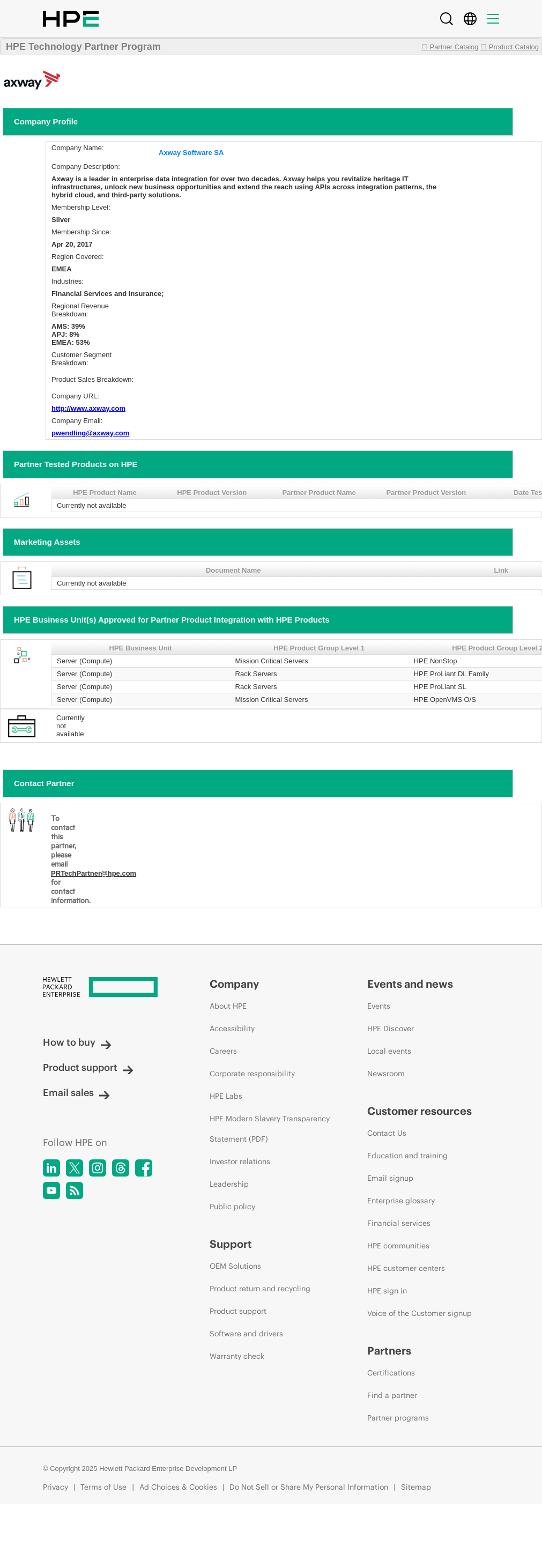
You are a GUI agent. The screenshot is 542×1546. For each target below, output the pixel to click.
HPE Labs (226, 1096)
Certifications (391, 1373)
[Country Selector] (470, 18)
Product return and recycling (260, 1288)
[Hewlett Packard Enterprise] (106, 987)
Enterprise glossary (401, 1200)
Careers (223, 1051)
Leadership (229, 1184)
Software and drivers (246, 1333)
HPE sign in (387, 1291)
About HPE (228, 1006)
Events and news (410, 983)
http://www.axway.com (88, 408)
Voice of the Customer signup (419, 1313)
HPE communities (398, 1246)
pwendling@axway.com (90, 433)
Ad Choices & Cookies (178, 1487)
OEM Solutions (235, 1266)
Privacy (55, 1487)
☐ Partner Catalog (450, 47)
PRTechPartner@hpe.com (93, 873)
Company (234, 983)
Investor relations (240, 1161)
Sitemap (416, 1487)
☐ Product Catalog (509, 47)
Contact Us (386, 1133)
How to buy (77, 1042)
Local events (389, 1051)
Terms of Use (103, 1487)
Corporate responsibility (252, 1073)
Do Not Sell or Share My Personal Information (308, 1487)
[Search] (446, 18)
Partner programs (398, 1418)
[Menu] (493, 18)
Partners (389, 1350)
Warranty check (237, 1356)
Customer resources (419, 1111)
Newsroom (386, 1073)
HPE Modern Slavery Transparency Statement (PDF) (270, 1129)
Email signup (390, 1178)
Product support (88, 1067)
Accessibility (232, 1028)
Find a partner (392, 1395)
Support (231, 1244)
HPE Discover (390, 1028)
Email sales (76, 1092)
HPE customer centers (406, 1268)
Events (378, 1006)
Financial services (398, 1223)
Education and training (407, 1155)
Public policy (232, 1206)
